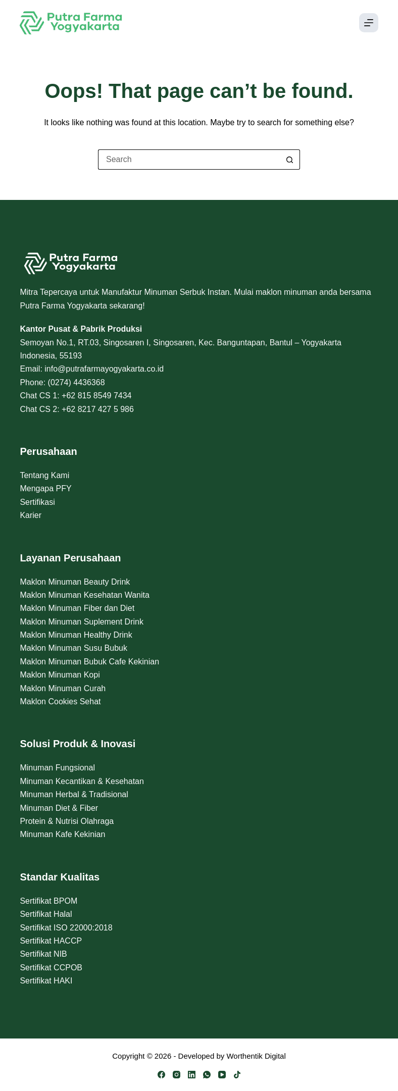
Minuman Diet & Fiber (59, 808)
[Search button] (290, 159)
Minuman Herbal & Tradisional (74, 794)
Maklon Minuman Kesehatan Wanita (84, 595)
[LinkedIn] (191, 1074)
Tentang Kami (44, 475)
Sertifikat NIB (43, 954)
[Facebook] (161, 1074)
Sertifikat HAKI (46, 980)
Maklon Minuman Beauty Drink (75, 582)
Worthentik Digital (255, 1056)
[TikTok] (237, 1074)
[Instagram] (176, 1074)
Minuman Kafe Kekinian (62, 834)
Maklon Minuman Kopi (60, 674)
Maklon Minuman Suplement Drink (81, 621)
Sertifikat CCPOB (51, 967)
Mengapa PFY (45, 488)
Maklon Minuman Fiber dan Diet (77, 608)
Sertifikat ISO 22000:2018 (66, 927)
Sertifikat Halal (46, 914)
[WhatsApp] (207, 1074)
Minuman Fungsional (57, 767)
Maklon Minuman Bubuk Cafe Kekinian (89, 661)
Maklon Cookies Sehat (60, 701)
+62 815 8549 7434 (96, 395)
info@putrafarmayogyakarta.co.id (104, 369)
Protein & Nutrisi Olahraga (67, 821)
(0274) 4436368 (76, 382)
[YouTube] (222, 1074)
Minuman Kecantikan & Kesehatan (81, 781)
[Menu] (368, 22)
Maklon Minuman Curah (63, 688)
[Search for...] (189, 159)
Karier (30, 515)
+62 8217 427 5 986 (98, 409)
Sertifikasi (37, 502)
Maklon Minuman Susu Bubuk (73, 648)
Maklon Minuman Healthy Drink (76, 635)
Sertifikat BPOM (48, 901)
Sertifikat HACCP (51, 941)
